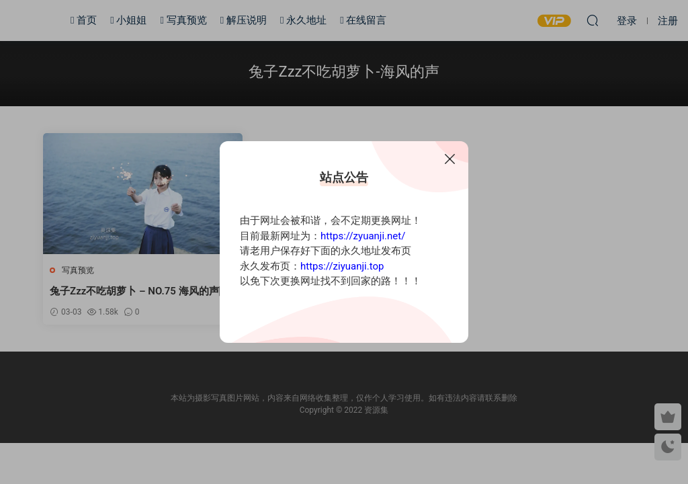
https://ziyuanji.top (342, 266)
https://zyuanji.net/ (362, 236)
